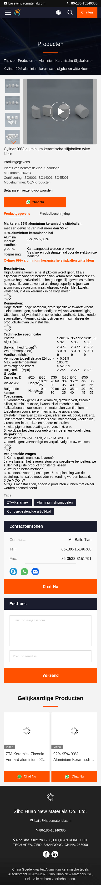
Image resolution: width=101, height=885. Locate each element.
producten (25, 61)
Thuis (8, 61)
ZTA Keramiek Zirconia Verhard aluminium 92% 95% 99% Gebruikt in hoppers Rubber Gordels (26, 757)
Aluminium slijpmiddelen (55, 502)
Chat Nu (50, 586)
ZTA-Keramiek (17, 502)
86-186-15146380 (81, 3)
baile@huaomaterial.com (24, 3)
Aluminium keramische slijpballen (64, 61)
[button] (13, 142)
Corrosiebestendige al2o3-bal (29, 511)
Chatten (87, 12)
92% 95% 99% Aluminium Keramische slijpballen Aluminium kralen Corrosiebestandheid (72, 757)
